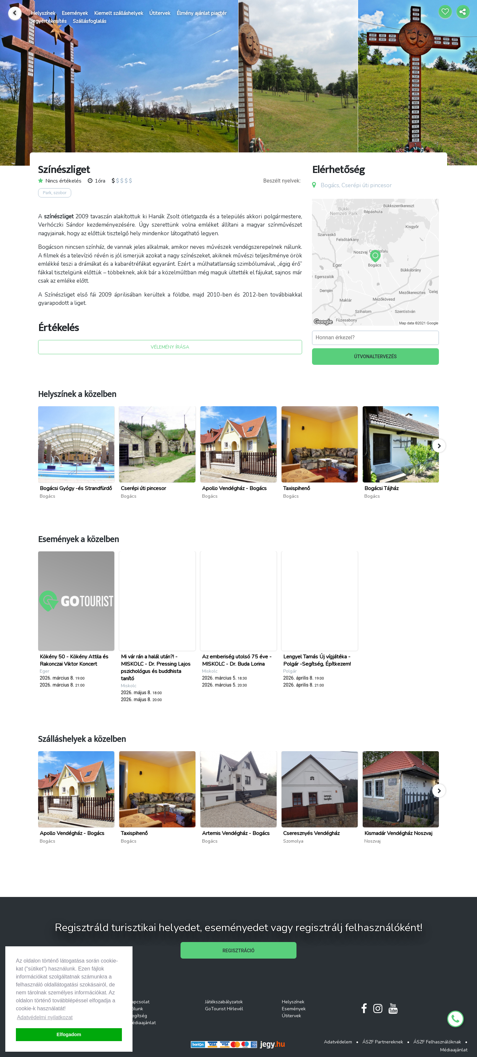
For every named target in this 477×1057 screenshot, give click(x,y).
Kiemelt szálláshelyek (118, 13)
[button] (439, 445)
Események (75, 13)
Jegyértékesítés (49, 21)
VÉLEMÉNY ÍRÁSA (170, 347)
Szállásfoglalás (89, 21)
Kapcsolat (139, 1002)
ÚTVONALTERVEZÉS (375, 356)
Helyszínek (43, 13)
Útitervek (159, 13)
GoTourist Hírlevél (224, 1009)
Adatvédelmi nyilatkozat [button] (45, 1017)
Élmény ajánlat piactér (202, 13)
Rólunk (136, 1009)
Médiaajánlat (142, 1023)
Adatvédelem (338, 1042)
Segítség (138, 1016)
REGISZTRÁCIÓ (238, 950)
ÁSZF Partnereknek (382, 1042)
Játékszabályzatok (224, 1002)
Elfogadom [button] (69, 1034)
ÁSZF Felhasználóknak (437, 1042)
